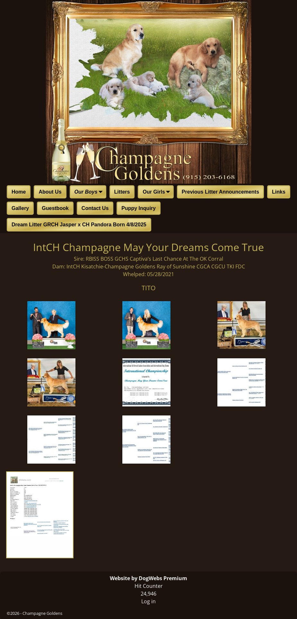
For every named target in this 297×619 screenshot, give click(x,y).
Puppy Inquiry (138, 208)
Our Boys (89, 192)
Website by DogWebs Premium (148, 578)
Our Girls (157, 192)
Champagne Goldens (42, 613)
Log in (148, 601)
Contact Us (95, 208)
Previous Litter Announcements (220, 192)
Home (19, 192)
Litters (122, 192)
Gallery (20, 208)
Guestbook (55, 208)
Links (278, 192)
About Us (50, 192)
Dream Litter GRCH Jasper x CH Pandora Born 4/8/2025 (79, 224)
